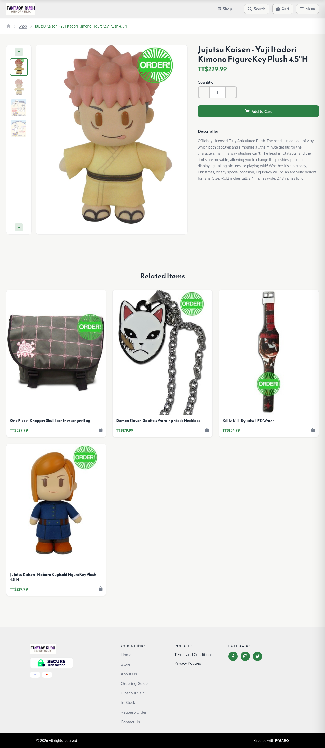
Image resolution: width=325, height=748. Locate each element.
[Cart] (282, 9)
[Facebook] (233, 656)
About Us (129, 673)
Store (125, 664)
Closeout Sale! (133, 693)
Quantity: (205, 82)
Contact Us (130, 721)
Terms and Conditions (194, 654)
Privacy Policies (188, 663)
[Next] (19, 227)
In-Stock (128, 702)
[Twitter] (257, 656)
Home (126, 654)
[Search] (256, 9)
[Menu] (307, 9)
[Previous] (19, 52)
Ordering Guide (134, 683)
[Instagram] (245, 656)
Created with (271, 740)
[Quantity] (217, 92)
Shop (23, 26)
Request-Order (134, 712)
